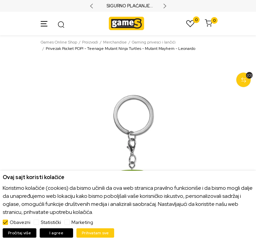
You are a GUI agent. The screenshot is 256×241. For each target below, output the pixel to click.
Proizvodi (90, 42)
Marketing (82, 222)
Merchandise (115, 42)
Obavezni (20, 222)
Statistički (51, 222)
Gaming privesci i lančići (154, 42)
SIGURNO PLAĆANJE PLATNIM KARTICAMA (128, 6)
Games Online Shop (59, 42)
